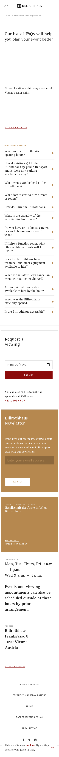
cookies (30, 745)
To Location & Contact (16, 128)
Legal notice (29, 728)
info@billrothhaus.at (16, 544)
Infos (7, 16)
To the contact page (15, 667)
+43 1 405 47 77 (15, 400)
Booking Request (29, 684)
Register (17, 482)
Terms (29, 706)
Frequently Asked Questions (29, 695)
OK (52, 748)
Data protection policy (29, 717)
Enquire (28, 375)
